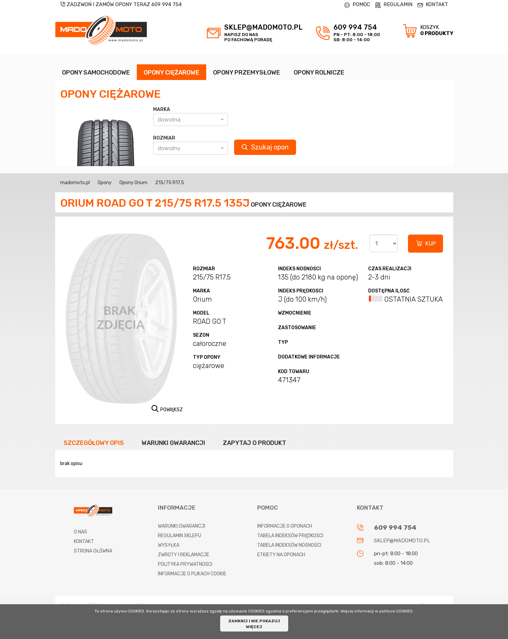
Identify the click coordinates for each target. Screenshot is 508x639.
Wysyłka (168, 545)
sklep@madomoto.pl (402, 541)
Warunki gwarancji (181, 526)
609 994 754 (166, 4)
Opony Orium (133, 183)
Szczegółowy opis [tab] (94, 443)
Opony (105, 183)
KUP (430, 243)
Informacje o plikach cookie (192, 574)
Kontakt (84, 541)
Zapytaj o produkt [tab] (254, 443)
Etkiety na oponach (281, 555)
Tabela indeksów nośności (289, 545)
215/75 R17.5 (169, 183)
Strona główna (93, 551)
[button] (190, 119)
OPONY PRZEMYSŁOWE (246, 72)
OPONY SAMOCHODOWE (96, 72)
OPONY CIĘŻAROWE (171, 72)
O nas (80, 532)
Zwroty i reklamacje (183, 555)
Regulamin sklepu (179, 536)
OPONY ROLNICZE (319, 72)
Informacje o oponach (284, 526)
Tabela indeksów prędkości (290, 536)
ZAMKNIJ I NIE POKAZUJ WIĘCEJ (254, 624)
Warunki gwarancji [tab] (173, 443)
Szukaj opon (265, 147)
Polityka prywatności (185, 564)
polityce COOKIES (396, 611)
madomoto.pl (75, 183)
